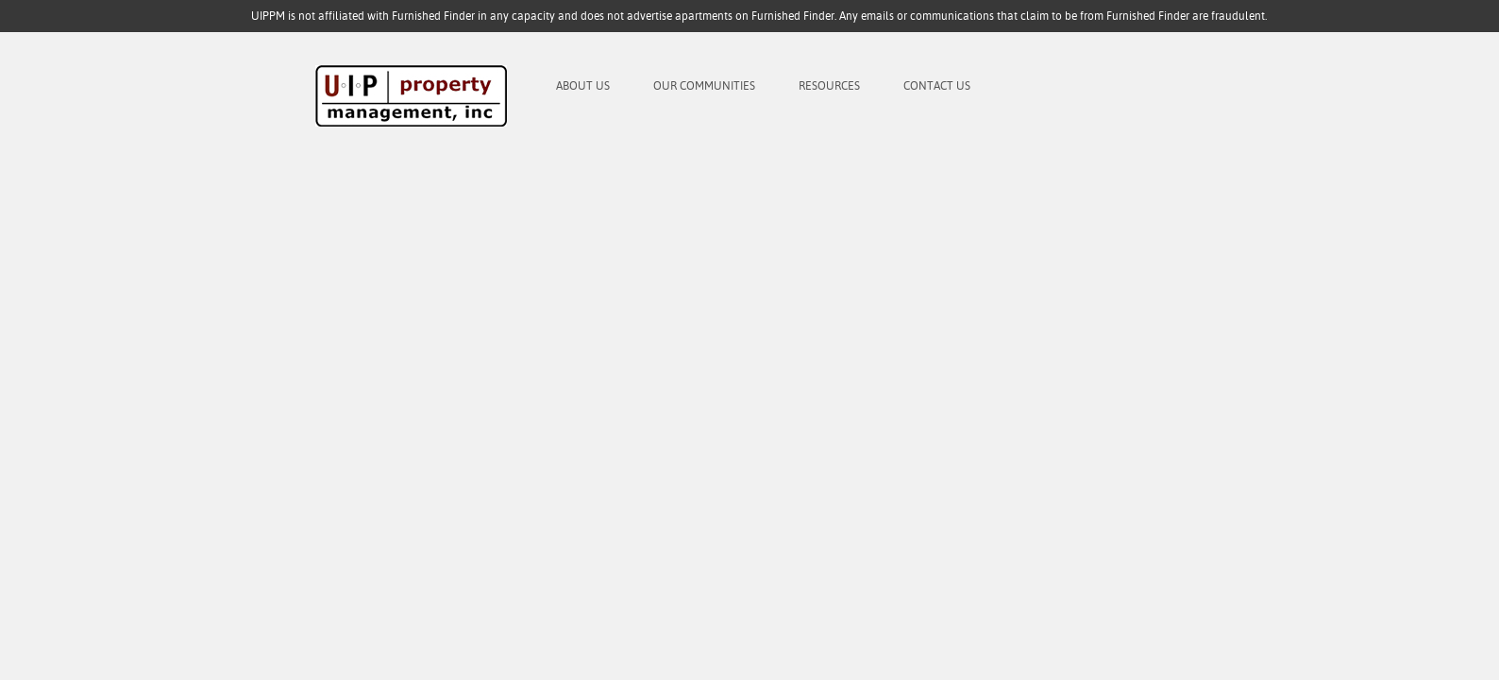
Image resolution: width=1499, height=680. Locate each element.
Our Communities (704, 86)
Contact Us (936, 86)
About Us (583, 86)
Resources (829, 86)
